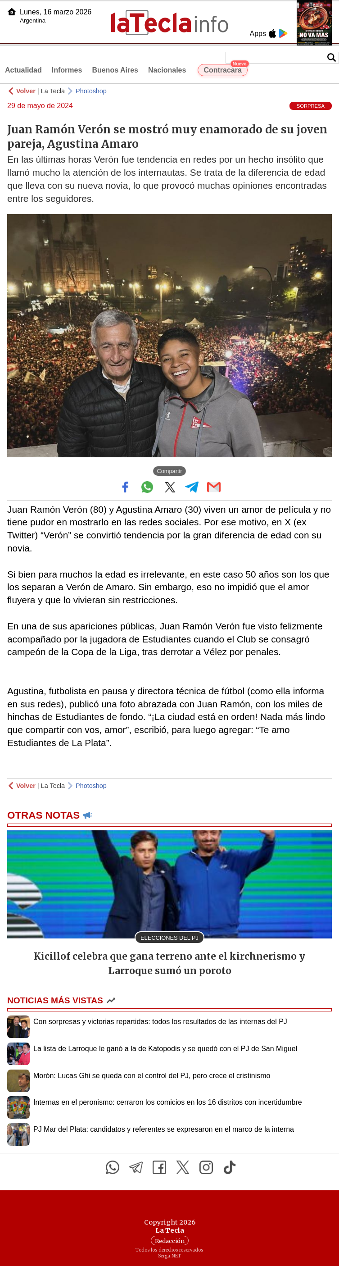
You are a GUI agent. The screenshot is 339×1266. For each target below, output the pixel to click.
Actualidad (23, 70)
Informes (67, 70)
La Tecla (53, 91)
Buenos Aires (115, 70)
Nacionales (167, 70)
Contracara (225, 69)
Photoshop (91, 91)
